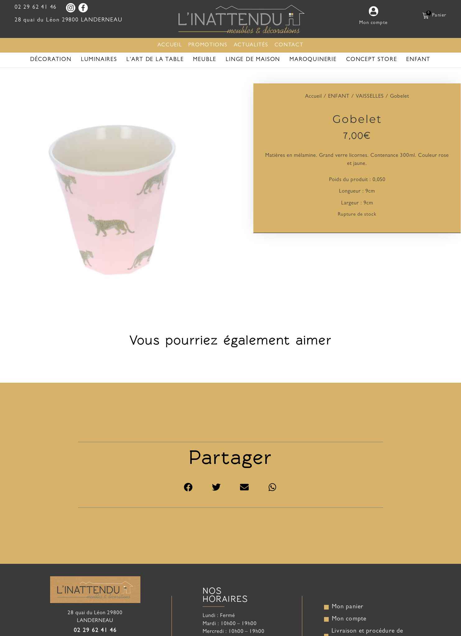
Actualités (251, 45)
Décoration (51, 60)
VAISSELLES (370, 97)
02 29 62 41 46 (36, 8)
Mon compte (350, 620)
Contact (289, 45)
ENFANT (418, 60)
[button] (189, 489)
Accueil (170, 45)
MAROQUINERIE (313, 60)
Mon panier (348, 608)
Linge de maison (253, 60)
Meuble (204, 60)
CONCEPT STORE (371, 60)
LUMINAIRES (99, 60)
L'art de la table (155, 60)
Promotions (208, 45)
